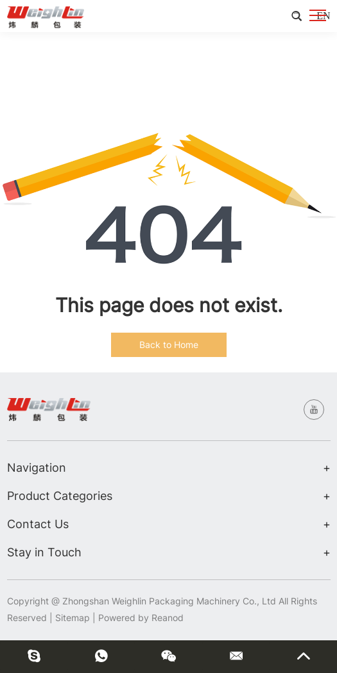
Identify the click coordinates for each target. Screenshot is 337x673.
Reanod (167, 617)
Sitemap (72, 617)
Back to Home (168, 344)
